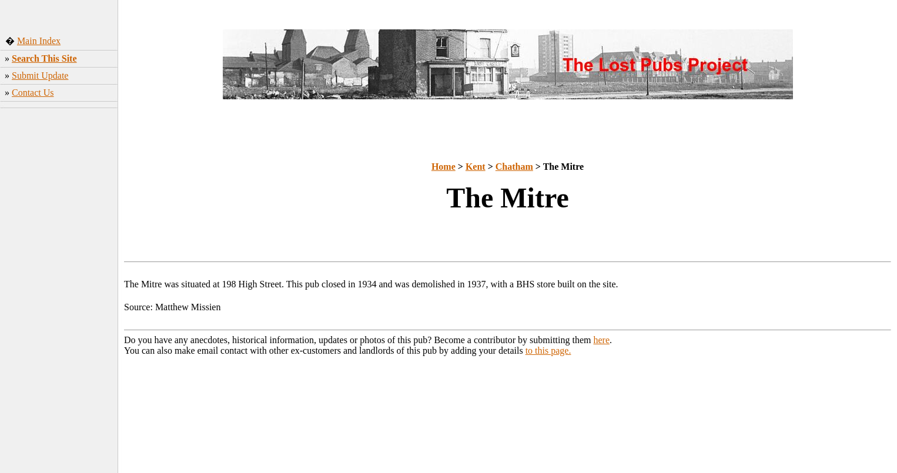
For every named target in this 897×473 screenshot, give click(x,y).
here (602, 340)
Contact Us (33, 93)
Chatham (514, 167)
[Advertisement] (59, 296)
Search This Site (44, 58)
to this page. (548, 350)
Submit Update (40, 75)
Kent (476, 167)
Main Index (39, 41)
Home (443, 167)
